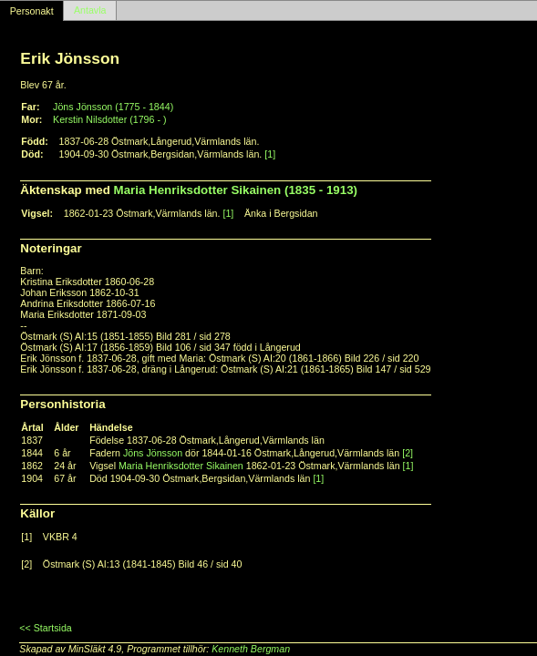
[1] (269, 154)
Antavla (90, 10)
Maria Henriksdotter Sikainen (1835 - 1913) (235, 190)
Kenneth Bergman (251, 648)
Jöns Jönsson (152, 452)
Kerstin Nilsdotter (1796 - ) (109, 119)
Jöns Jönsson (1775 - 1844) (113, 106)
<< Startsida (45, 627)
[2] (407, 452)
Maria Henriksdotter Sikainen (181, 465)
